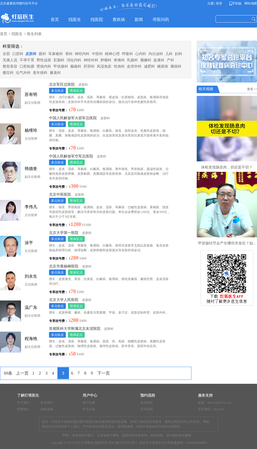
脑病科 (175, 66)
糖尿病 (162, 66)
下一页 (103, 373)
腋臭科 (55, 73)
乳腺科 (132, 60)
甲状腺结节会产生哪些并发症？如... (227, 243)
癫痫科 (75, 66)
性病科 (119, 66)
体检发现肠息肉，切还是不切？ (227, 167)
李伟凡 (31, 207)
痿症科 (8, 73)
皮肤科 (30, 54)
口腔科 (17, 54)
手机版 (236, 3)
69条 (8, 373)
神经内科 (82, 54)
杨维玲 (31, 130)
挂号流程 (146, 409)
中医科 (97, 54)
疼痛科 (119, 60)
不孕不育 (27, 60)
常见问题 (89, 409)
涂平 (29, 242)
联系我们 (47, 402)
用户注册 (89, 402)
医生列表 (34, 34)
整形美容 (10, 66)
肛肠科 (59, 60)
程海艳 (31, 338)
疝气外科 (23, 73)
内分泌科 (155, 54)
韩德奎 (31, 168)
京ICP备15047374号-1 (123, 443)
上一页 (22, 373)
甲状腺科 (60, 66)
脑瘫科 (145, 60)
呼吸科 (127, 54)
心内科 (140, 54)
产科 (170, 60)
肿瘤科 (105, 60)
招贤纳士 (23, 409)
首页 (3, 34)
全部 (6, 54)
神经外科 (91, 60)
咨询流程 (146, 402)
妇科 (178, 54)
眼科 (42, 54)
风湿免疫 (104, 66)
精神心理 (112, 54)
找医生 (17, 34)
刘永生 (31, 276)
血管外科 (134, 66)
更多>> (252, 89)
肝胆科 (89, 66)
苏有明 (31, 94)
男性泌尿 (43, 60)
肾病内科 (43, 66)
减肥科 (149, 66)
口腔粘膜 (27, 66)
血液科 (158, 60)
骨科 (69, 54)
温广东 (31, 307)
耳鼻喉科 (55, 54)
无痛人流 (10, 60)
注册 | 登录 (214, 3)
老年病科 (40, 73)
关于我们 (23, 402)
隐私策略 (47, 409)
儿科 (169, 54)
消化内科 (74, 60)
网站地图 (250, 3)
